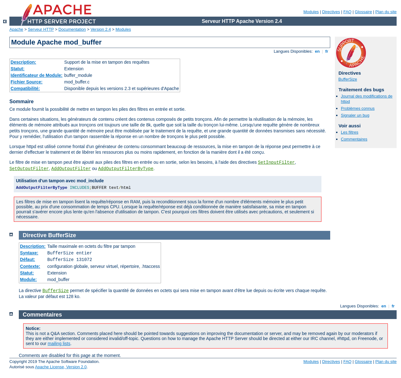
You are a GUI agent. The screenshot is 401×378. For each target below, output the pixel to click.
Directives (331, 11)
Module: (28, 279)
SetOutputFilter (29, 168)
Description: (23, 62)
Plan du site (386, 11)
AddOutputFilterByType (125, 168)
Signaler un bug (355, 115)
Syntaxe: (29, 252)
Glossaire (363, 11)
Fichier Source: (27, 81)
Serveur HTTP (41, 29)
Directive (35, 235)
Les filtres (349, 132)
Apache (16, 29)
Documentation (72, 29)
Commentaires (354, 139)
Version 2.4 (101, 29)
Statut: (17, 68)
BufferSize (347, 79)
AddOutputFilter (71, 168)
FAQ (347, 11)
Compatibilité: (25, 88)
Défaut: (27, 259)
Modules (311, 11)
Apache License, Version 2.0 (61, 367)
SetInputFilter (276, 162)
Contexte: (30, 266)
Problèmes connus (358, 108)
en (317, 51)
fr (327, 51)
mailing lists (59, 343)
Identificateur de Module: (37, 75)
